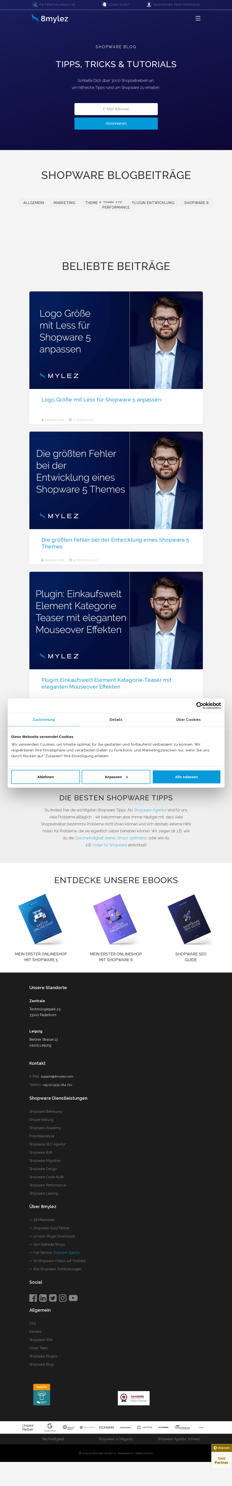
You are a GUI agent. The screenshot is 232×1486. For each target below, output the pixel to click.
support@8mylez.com (57, 1076)
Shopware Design (43, 1169)
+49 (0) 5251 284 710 (57, 1085)
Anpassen (116, 777)
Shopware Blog (41, 1364)
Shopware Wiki (41, 1340)
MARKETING (64, 203)
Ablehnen (45, 777)
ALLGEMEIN (33, 203)
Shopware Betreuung (45, 1111)
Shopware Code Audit (46, 1177)
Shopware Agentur (150, 810)
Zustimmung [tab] (44, 719)
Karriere (35, 1332)
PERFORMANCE (116, 207)
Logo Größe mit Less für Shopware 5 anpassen (101, 399)
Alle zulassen (186, 777)
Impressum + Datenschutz (135, 1453)
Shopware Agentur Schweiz (179, 1439)
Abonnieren (116, 123)
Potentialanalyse (58, 5)
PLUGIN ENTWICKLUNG (153, 203)
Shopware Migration (44, 1161)
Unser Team (38, 1348)
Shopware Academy (45, 1128)
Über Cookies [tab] (188, 719)
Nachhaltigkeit (53, 1439)
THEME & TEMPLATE (103, 203)
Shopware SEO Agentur (47, 1144)
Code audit (120, 5)
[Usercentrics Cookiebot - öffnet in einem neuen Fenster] (200, 705)
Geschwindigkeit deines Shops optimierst (111, 838)
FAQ (32, 1323)
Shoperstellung (41, 1120)
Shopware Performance (176, 5)
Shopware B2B (40, 1152)
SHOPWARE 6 (196, 203)
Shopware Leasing (43, 1193)
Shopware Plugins (43, 1356)
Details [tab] (116, 719)
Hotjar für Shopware (110, 845)
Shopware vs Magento (116, 1439)
